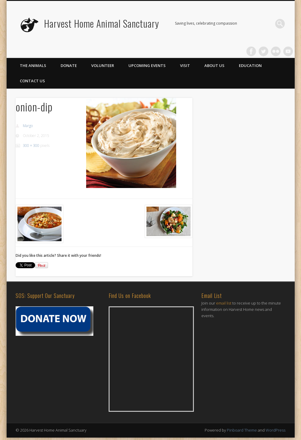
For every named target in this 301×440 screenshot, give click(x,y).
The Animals (33, 65)
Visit (185, 65)
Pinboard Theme (242, 430)
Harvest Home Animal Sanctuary (101, 23)
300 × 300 (31, 145)
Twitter (263, 51)
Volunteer (102, 65)
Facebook (251, 51)
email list (223, 303)
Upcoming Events (147, 65)
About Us (214, 65)
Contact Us (32, 80)
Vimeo (288, 51)
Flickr (276, 51)
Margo (28, 125)
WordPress (275, 430)
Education (250, 65)
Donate (69, 65)
